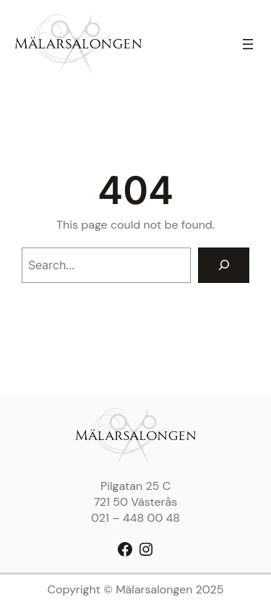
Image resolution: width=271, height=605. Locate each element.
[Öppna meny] (248, 44)
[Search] (223, 265)
